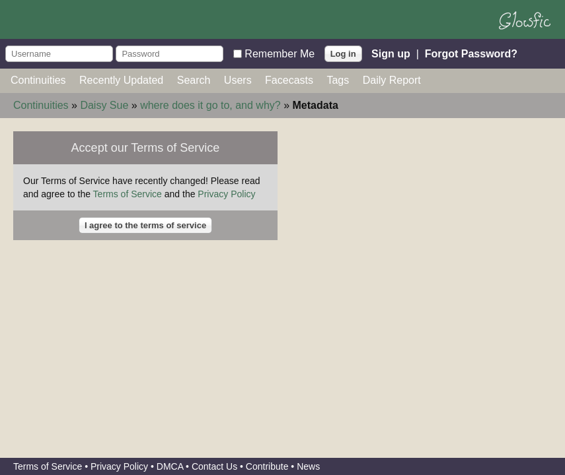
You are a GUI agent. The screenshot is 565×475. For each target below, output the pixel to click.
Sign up (390, 53)
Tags (337, 80)
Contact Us (214, 466)
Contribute (267, 466)
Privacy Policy (226, 194)
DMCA (170, 466)
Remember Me (280, 53)
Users (238, 80)
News (308, 466)
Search (194, 80)
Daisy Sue (104, 105)
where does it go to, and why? (210, 105)
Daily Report (392, 80)
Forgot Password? (471, 53)
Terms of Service (127, 194)
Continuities (38, 80)
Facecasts (289, 80)
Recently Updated (121, 80)
